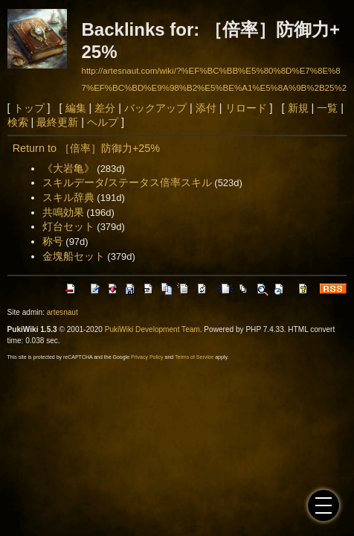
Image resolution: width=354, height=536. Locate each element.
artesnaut (62, 312)
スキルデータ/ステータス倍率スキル (127, 182)
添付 (206, 108)
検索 (17, 122)
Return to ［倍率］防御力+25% (86, 148)
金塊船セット (73, 256)
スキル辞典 (68, 197)
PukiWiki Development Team (152, 329)
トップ (29, 108)
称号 (52, 241)
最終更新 (57, 122)
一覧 (327, 108)
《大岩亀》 (68, 168)
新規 (298, 108)
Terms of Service (194, 357)
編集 (75, 108)
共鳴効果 (63, 212)
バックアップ (155, 108)
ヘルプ (102, 122)
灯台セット (68, 226)
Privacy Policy (147, 357)
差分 (104, 108)
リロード (246, 108)
